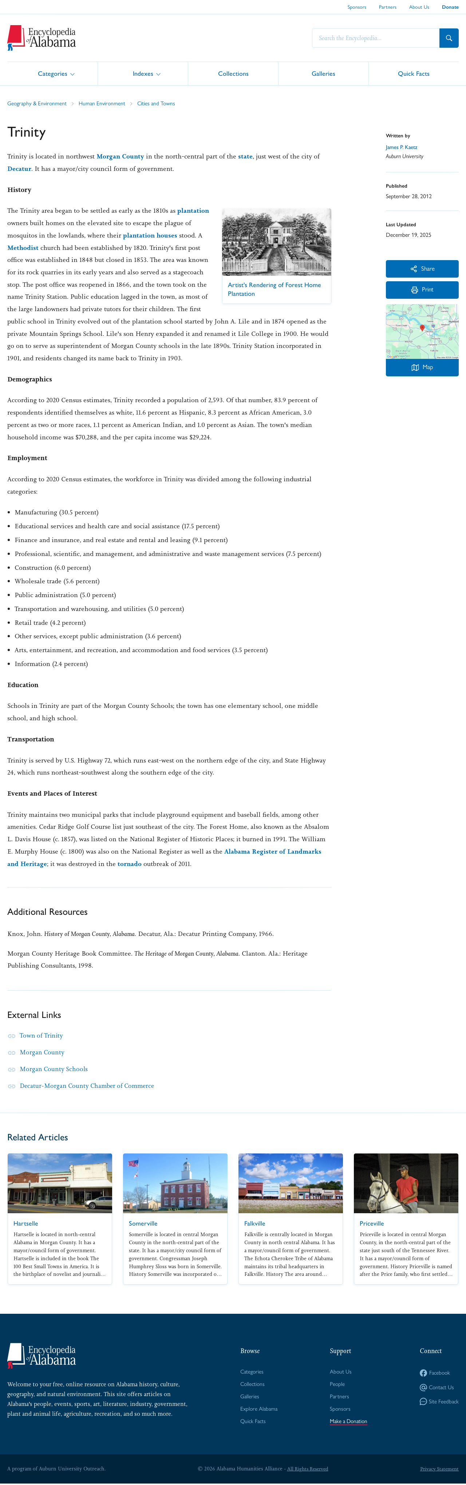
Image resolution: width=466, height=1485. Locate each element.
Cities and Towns (160, 103)
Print (422, 292)
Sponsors (357, 7)
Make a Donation (348, 1422)
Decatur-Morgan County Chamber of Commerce (90, 1085)
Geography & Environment (38, 103)
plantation (23, 223)
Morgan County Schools (54, 1069)
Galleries (323, 73)
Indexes (143, 73)
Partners (387, 7)
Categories (52, 73)
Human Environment (105, 103)
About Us (419, 7)
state (246, 156)
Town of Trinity (42, 1035)
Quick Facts (414, 73)
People (336, 1384)
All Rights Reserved (306, 1470)
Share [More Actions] (422, 269)
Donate (450, 7)
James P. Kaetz (402, 147)
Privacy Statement (438, 1470)
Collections (233, 73)
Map (422, 369)
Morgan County (120, 156)
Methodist (71, 247)
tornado (130, 863)
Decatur (19, 168)
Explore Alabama (258, 1409)
